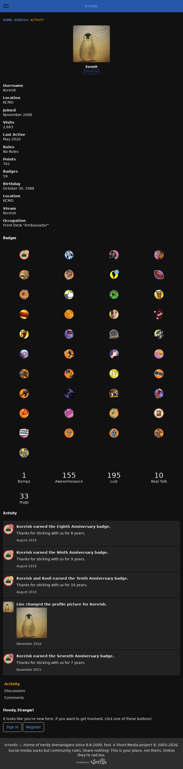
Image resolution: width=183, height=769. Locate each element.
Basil (47, 578)
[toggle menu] (6, 6)
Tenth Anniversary (94, 578)
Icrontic (91, 6)
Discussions (14, 691)
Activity (12, 684)
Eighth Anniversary (76, 527)
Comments (14, 698)
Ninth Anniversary (75, 552)
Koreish (24, 527)
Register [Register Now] (33, 727)
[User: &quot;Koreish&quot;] (8, 529)
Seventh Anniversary (78, 656)
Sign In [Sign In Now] (12, 727)
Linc (20, 604)
